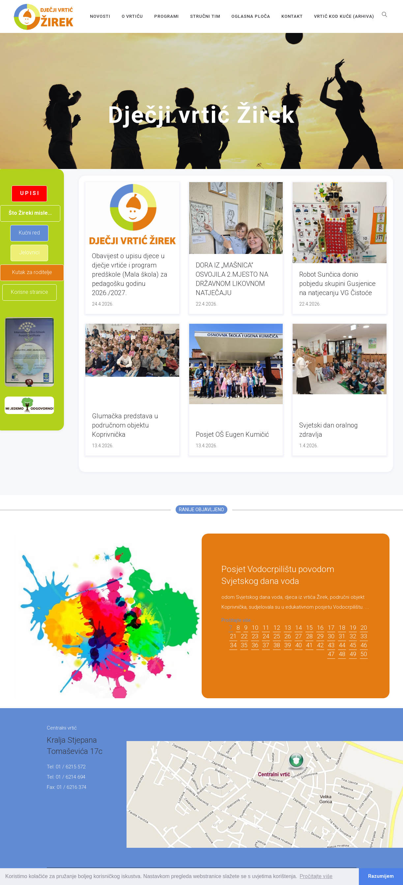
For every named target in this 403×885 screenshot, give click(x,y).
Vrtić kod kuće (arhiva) (344, 16)
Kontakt (292, 16)
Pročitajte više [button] (316, 876)
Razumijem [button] (381, 876)
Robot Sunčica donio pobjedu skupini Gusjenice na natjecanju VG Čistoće (337, 283)
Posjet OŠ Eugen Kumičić (232, 434)
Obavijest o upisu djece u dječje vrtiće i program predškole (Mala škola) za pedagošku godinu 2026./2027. (129, 274)
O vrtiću (132, 16)
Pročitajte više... (237, 620)
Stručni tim (205, 16)
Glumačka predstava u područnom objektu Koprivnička (125, 425)
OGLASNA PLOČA (250, 16)
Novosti (100, 16)
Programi (166, 16)
